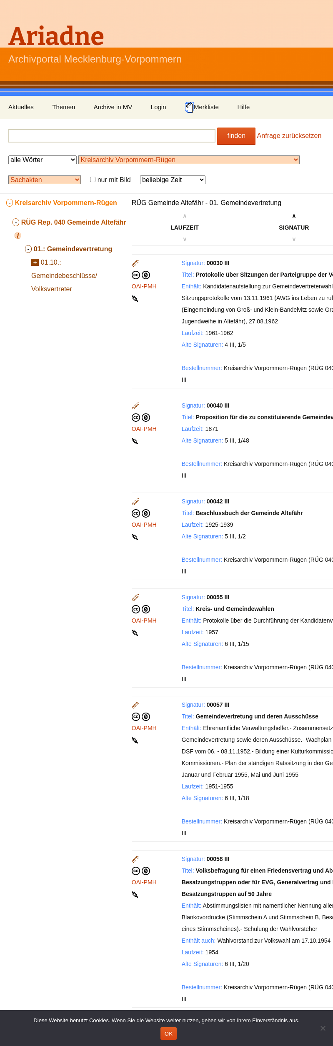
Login (158, 106)
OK (169, 1034)
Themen (63, 106)
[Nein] (322, 1028)
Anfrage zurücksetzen (289, 135)
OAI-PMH (144, 286)
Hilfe (243, 106)
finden (236, 135)
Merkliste (202, 107)
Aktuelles (21, 106)
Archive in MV (113, 106)
